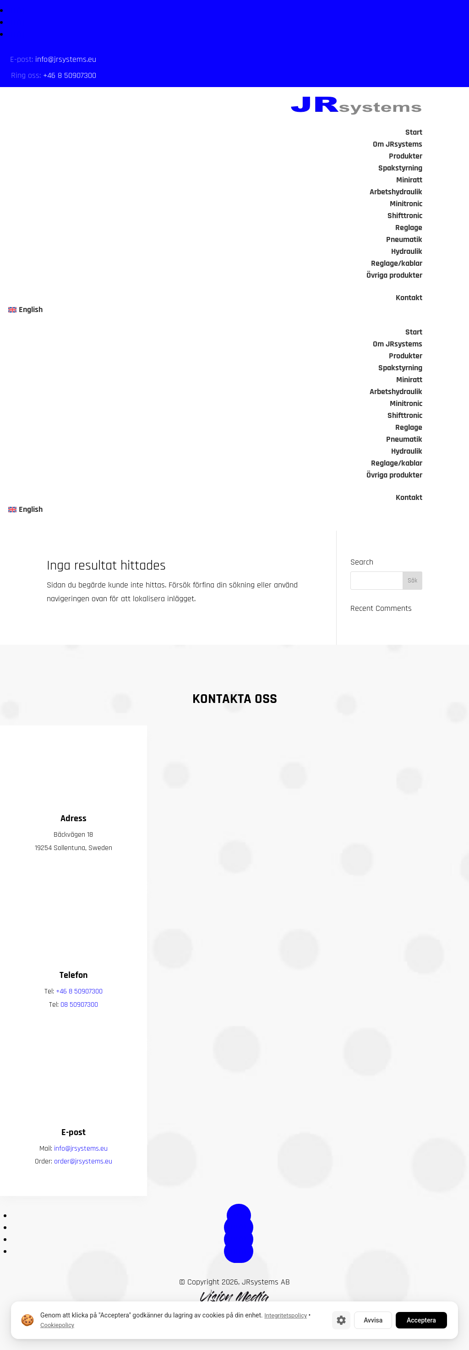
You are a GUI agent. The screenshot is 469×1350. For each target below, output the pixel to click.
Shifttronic (404, 215)
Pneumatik (404, 239)
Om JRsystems (397, 144)
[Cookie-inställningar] (341, 1320)
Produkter (405, 156)
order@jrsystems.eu (83, 1185)
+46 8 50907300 (69, 75)
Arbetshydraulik (396, 192)
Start (413, 132)
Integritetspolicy (285, 1315)
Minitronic (406, 203)
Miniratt (409, 180)
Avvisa (373, 1320)
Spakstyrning (400, 168)
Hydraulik (406, 251)
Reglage (408, 227)
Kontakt (409, 297)
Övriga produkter (394, 275)
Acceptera (421, 1320)
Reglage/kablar (396, 263)
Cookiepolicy (57, 1325)
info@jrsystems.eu (65, 59)
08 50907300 (79, 1028)
